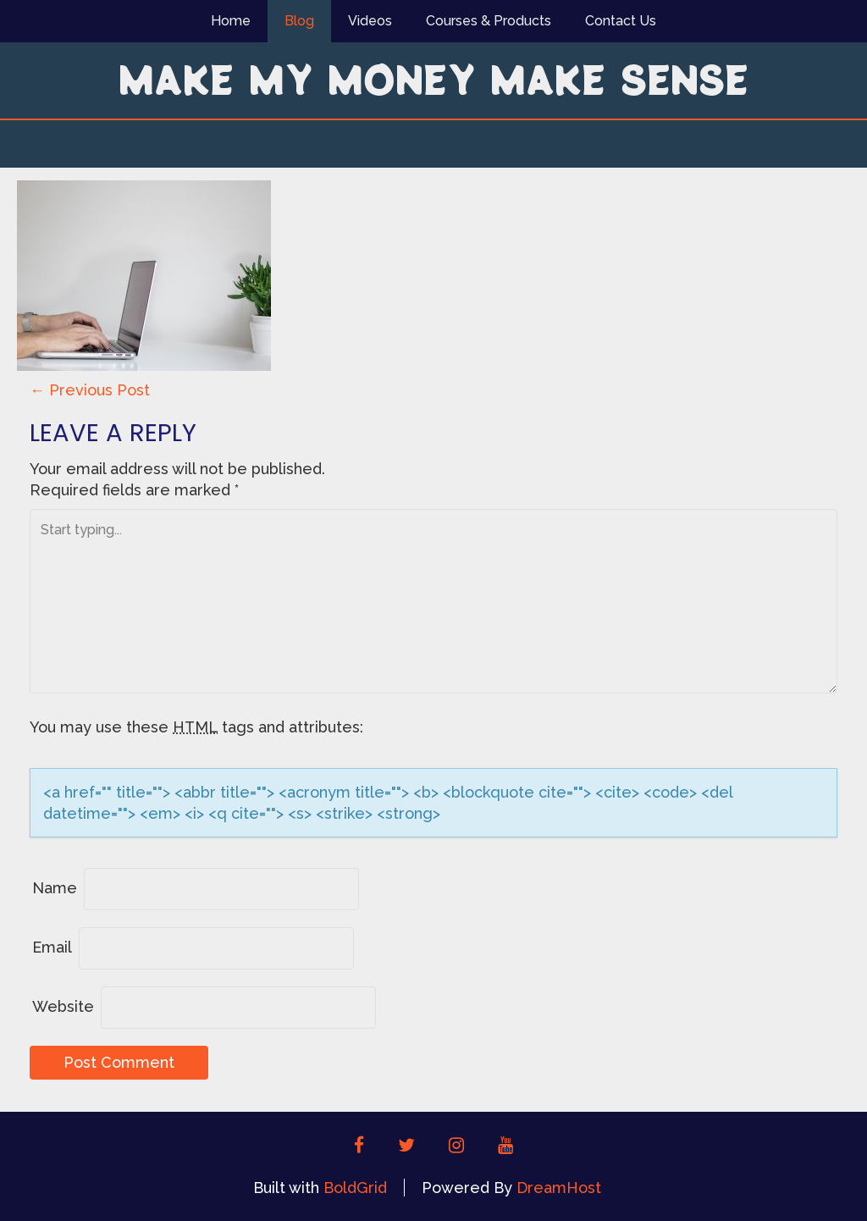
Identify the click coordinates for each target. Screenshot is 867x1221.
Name (54, 888)
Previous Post (90, 390)
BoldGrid (355, 1187)
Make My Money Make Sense (433, 79)
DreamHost (558, 1187)
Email (52, 947)
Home (231, 21)
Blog (299, 21)
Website (63, 1006)
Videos (370, 21)
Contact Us (620, 21)
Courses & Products (488, 21)
